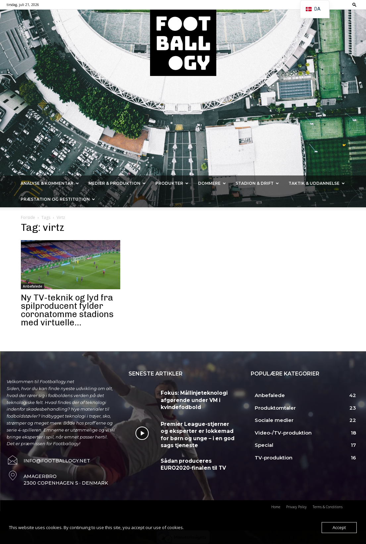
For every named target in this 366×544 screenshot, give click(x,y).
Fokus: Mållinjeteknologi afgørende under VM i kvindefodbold (189, 398)
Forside (28, 217)
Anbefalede (32, 286)
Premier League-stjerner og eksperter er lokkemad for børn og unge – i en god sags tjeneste (198, 432)
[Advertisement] (183, 125)
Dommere (212, 183)
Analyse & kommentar (50, 183)
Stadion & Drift (257, 183)
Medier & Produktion (117, 183)
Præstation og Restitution (58, 199)
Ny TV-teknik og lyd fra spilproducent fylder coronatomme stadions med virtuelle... (67, 310)
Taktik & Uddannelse (316, 183)
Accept (339, 527)
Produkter (171, 183)
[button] (354, 4)
